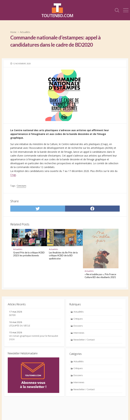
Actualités (25, 32)
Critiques (78, 318)
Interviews (79, 332)
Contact (53, 412)
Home (13, 32)
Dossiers (78, 325)
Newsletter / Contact (84, 339)
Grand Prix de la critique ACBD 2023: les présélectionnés (29, 254)
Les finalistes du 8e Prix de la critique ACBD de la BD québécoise (63, 255)
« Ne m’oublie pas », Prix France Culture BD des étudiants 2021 (100, 276)
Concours (21, 185)
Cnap (13, 174)
